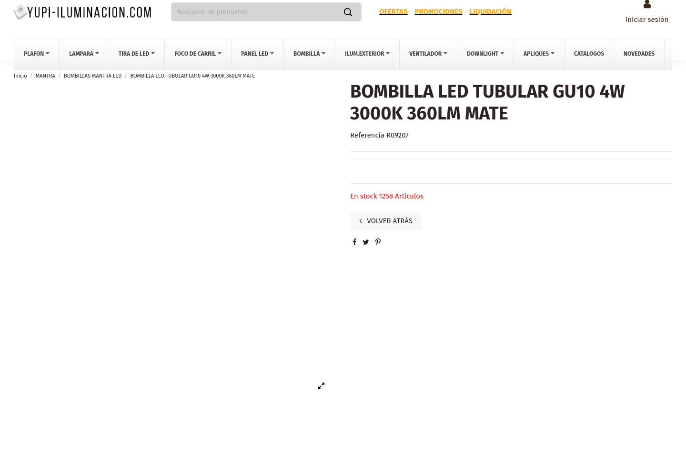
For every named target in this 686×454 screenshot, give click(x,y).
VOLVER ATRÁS (386, 221)
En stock (363, 196)
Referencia (367, 135)
